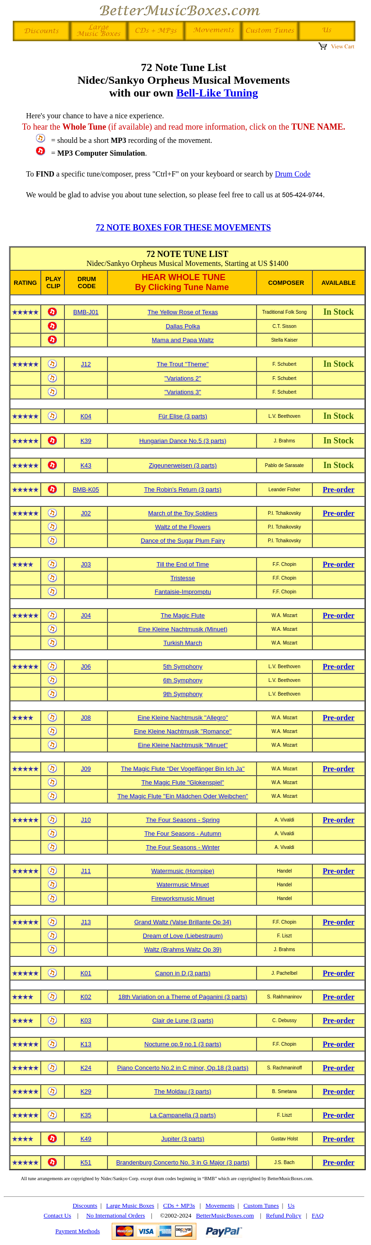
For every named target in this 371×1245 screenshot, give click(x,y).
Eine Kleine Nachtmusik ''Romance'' (182, 731)
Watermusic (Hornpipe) (182, 870)
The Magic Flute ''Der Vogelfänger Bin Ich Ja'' (182, 768)
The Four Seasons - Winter (183, 847)
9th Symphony (183, 694)
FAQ (318, 1215)
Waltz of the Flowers (183, 526)
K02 (85, 996)
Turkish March (182, 642)
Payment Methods (77, 1231)
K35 (85, 1115)
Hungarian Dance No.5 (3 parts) (182, 440)
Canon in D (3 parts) (183, 973)
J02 (86, 513)
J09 (86, 768)
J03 (86, 564)
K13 (85, 1044)
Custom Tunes (261, 1205)
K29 (85, 1091)
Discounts (84, 1205)
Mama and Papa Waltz (183, 340)
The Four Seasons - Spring (183, 819)
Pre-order (338, 490)
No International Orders (115, 1215)
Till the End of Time (183, 564)
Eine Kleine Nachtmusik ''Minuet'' (183, 745)
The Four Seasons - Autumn (182, 833)
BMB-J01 (85, 312)
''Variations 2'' (182, 378)
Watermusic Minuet (183, 884)
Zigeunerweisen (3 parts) (183, 465)
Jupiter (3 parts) (182, 1138)
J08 (86, 717)
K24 (85, 1067)
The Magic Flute (183, 615)
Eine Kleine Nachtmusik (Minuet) (183, 629)
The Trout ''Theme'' (183, 364)
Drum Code (292, 174)
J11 (86, 870)
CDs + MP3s (179, 1205)
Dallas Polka (183, 326)
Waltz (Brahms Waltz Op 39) (182, 949)
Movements (219, 1205)
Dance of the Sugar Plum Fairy (183, 540)
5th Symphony (183, 666)
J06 (86, 666)
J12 (86, 364)
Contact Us (57, 1215)
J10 (86, 819)
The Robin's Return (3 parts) (182, 489)
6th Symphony (183, 680)
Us (291, 1205)
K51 (85, 1162)
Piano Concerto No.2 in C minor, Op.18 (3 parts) (182, 1067)
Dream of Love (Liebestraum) (183, 935)
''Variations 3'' (182, 392)
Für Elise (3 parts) (183, 416)
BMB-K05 (86, 489)
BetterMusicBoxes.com (225, 1215)
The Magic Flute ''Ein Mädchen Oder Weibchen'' (182, 796)
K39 (85, 440)
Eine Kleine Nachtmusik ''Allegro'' (183, 717)
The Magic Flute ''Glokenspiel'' (182, 782)
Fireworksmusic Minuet (182, 898)
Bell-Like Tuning (217, 93)
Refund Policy (283, 1215)
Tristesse (182, 578)
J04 (86, 615)
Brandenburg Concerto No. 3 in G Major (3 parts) (182, 1162)
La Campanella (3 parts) (183, 1115)
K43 (85, 465)
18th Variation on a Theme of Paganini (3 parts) (182, 996)
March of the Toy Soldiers (182, 513)
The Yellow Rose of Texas (183, 312)
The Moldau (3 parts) (183, 1091)
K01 (85, 973)
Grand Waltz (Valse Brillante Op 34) (182, 922)
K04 (85, 416)
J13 (86, 922)
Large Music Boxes (130, 1205)
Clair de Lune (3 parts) (182, 1020)
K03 (85, 1020)
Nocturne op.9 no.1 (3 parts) (182, 1044)
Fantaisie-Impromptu (183, 591)
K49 (85, 1138)
